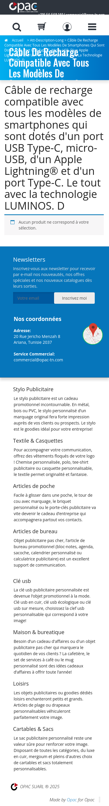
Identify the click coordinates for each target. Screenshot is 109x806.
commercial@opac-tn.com (38, 360)
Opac (72, 799)
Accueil (17, 40)
